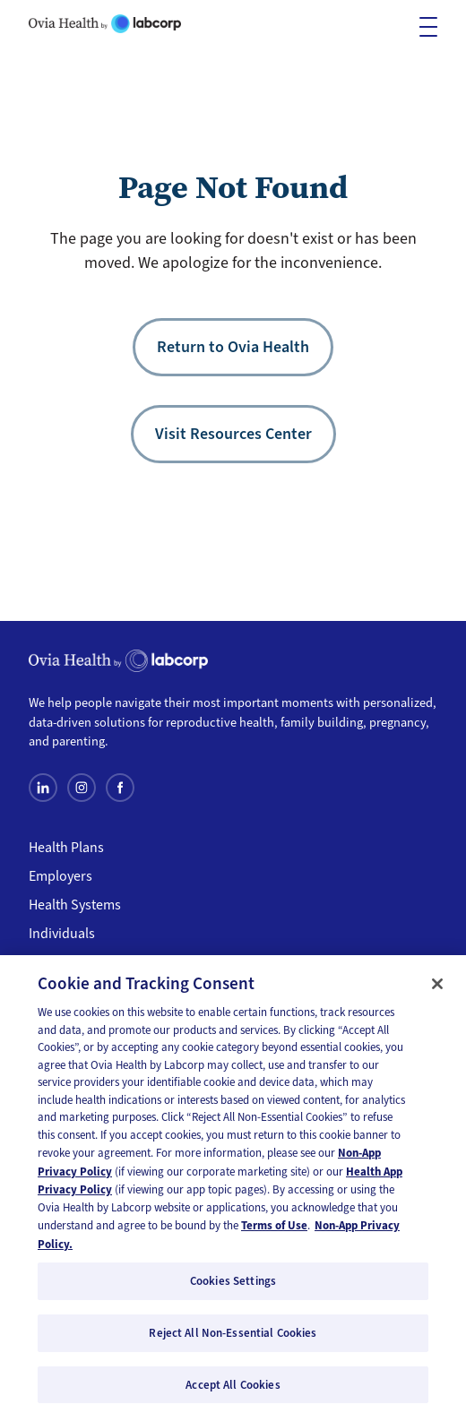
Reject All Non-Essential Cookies (232, 1337)
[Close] (437, 988)
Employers (60, 876)
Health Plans (66, 848)
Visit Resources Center (233, 434)
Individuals (62, 934)
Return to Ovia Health (233, 347)
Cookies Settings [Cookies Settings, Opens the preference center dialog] (233, 1286)
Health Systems (75, 905)
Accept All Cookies (233, 1389)
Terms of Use (274, 1230)
